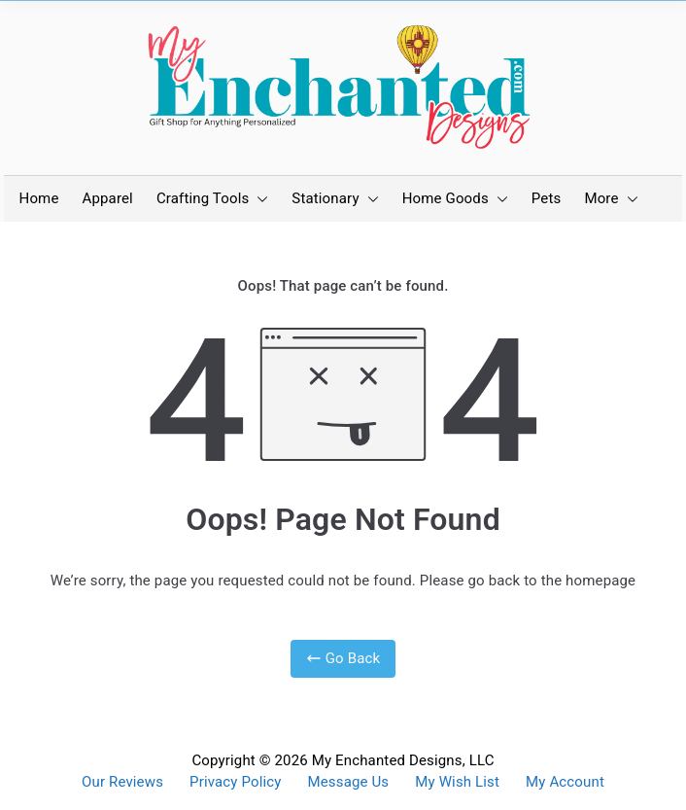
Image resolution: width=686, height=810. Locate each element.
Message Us (349, 782)
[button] (258, 199)
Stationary (335, 199)
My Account (565, 782)
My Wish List (457, 782)
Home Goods (455, 199)
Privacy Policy (235, 782)
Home (39, 198)
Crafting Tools (212, 199)
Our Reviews (122, 782)
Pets (547, 198)
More (610, 199)
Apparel (108, 198)
